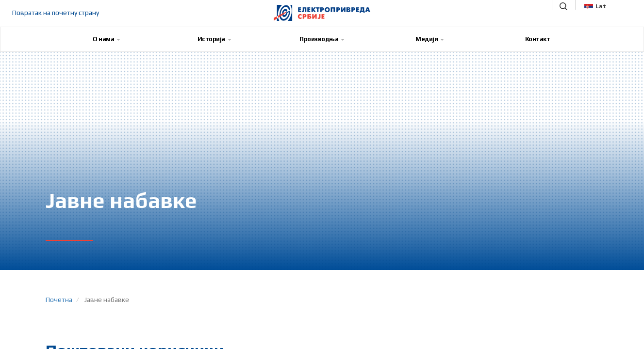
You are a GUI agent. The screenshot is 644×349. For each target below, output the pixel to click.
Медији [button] (429, 39)
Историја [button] (214, 39)
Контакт (537, 39)
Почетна (59, 299)
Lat (595, 6)
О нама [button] (106, 39)
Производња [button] (322, 39)
